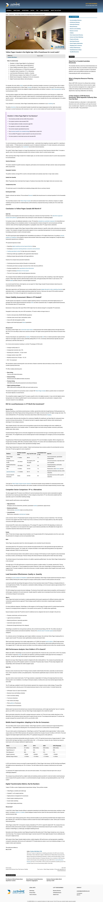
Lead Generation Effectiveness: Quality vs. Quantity (22, 73)
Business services (74, 30)
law (43, 336)
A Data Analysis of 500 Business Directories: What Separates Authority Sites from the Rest (83, 97)
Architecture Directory (75, 22)
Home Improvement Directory (76, 35)
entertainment (22, 514)
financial (30, 195)
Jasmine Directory (10, 471)
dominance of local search (22, 270)
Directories (11, 14)
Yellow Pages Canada (25, 200)
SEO (32, 302)
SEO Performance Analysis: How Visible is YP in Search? (23, 75)
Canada (29, 87)
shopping (49, 414)
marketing (50, 103)
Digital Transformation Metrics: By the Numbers (21, 79)
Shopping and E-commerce (76, 45)
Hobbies (72, 32)
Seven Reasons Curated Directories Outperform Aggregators (34, 879)
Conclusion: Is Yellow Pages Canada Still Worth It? (22, 65)
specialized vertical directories (27, 268)
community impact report (27, 329)
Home (7, 14)
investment (25, 147)
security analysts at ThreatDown (19, 577)
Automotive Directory (74, 24)
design (19, 654)
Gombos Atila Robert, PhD (36, 851)
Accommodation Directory (75, 20)
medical (35, 505)
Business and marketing (75, 28)
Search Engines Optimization (76, 43)
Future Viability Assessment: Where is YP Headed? (22, 67)
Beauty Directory (73, 26)
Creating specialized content (13, 251)
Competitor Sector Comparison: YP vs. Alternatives (22, 71)
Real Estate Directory (74, 41)
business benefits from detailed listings (20, 131)
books (21, 85)
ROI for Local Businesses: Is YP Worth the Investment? (23, 69)
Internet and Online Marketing (76, 37)
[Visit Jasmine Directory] (13, 6)
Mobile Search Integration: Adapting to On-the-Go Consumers (24, 77)
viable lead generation (56, 89)
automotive (17, 510)
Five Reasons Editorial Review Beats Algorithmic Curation (14, 879)
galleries (12, 703)
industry (28, 336)
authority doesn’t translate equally (45, 630)
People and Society (74, 39)
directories (13, 107)
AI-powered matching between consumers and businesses (26, 248)
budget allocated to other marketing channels (51, 289)
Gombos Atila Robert (12, 57)
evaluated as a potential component (46, 221)
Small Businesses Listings (75, 49)
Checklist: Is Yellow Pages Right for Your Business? (22, 63)
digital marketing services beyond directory (22, 246)
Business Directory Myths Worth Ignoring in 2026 (54, 879)
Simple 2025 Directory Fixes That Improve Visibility (17, 869)
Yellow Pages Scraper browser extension (21, 483)
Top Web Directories (74, 51)
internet (24, 322)
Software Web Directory (75, 47)
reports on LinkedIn (20, 812)
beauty (57, 468)
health (11, 280)
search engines (49, 641)
